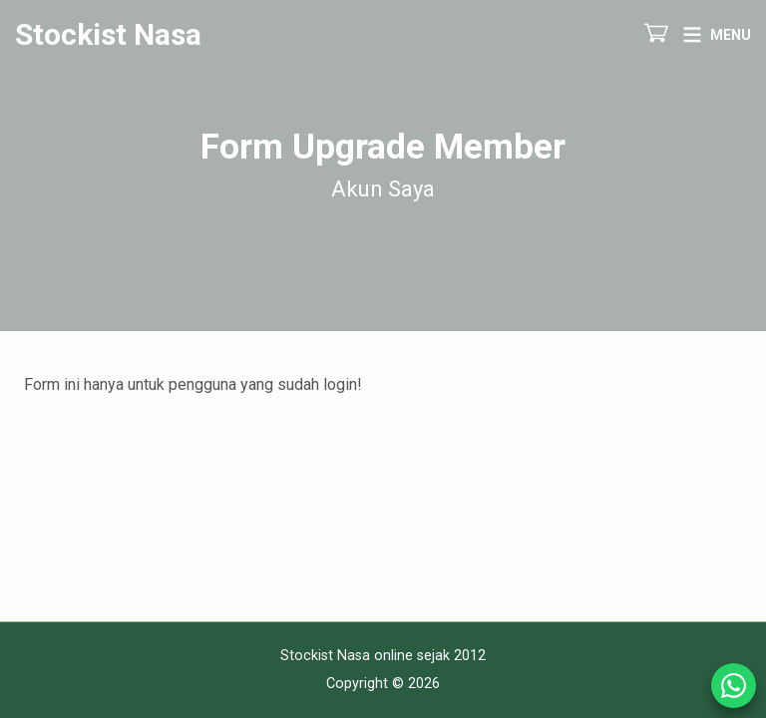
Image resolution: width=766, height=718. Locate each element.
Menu (730, 35)
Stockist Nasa (108, 35)
